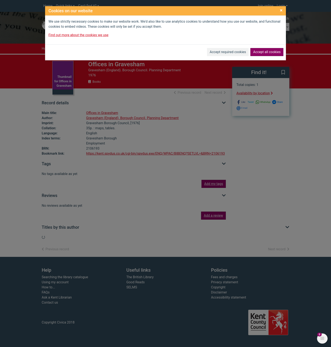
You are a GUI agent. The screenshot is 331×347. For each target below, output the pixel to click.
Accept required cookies (228, 52)
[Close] (281, 10)
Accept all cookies (267, 52)
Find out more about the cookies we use (78, 35)
